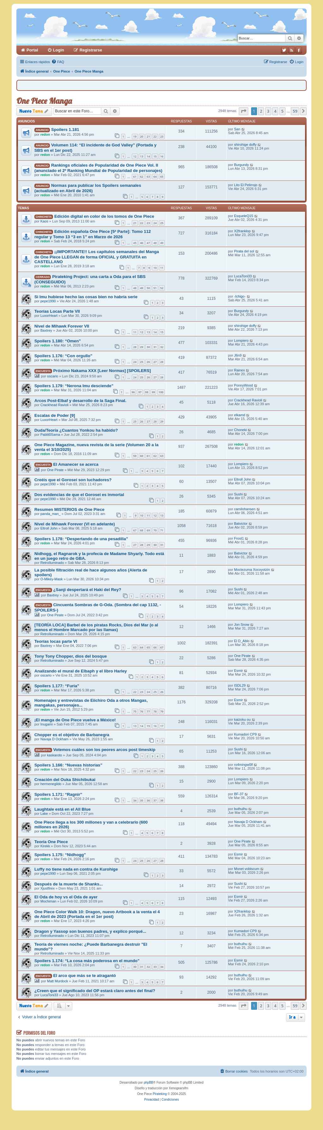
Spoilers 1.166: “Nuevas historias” (68, 765)
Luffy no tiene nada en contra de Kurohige (76, 869)
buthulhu (240, 809)
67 (134, 530)
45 (134, 243)
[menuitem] (57, 62)
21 (148, 136)
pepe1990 (48, 301)
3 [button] (268, 111)
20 (141, 136)
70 (154, 530)
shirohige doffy (245, 144)
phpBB (148, 1082)
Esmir (238, 670)
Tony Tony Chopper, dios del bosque (70, 656)
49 (161, 243)
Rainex (239, 370)
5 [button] (282, 111)
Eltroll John (242, 479)
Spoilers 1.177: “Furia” (56, 685)
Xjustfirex (47, 888)
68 (141, 530)
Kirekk (45, 846)
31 (154, 347)
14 (148, 156)
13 (141, 156)
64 (154, 177)
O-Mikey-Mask (51, 579)
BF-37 (239, 794)
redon (45, 134)
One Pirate (55, 470)
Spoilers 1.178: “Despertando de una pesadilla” (81, 538)
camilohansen (244, 509)
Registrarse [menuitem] (90, 50)
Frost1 (239, 538)
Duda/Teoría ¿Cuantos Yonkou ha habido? (76, 430)
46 (141, 243)
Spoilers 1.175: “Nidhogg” (60, 854)
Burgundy (241, 165)
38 (161, 800)
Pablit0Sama (50, 434)
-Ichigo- (240, 296)
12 (134, 156)
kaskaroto (54, 755)
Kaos (44, 221)
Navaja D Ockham (54, 739)
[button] (243, 111)
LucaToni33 (243, 276)
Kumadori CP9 (245, 734)
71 (161, 530)
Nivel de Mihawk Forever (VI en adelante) (74, 524)
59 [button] (295, 111)
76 (141, 711)
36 (148, 800)
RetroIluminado (52, 563)
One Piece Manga (44, 101)
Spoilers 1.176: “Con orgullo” (63, 355)
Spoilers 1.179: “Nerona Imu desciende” (74, 385)
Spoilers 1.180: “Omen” (57, 341)
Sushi (238, 494)
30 (148, 347)
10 (154, 268)
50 (148, 288)
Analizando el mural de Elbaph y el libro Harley (80, 671)
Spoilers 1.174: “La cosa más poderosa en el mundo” (86, 960)
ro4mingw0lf (243, 764)
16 (161, 156)
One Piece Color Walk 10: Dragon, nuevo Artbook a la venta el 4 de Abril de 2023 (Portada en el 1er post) (97, 914)
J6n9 (238, 355)
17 (161, 726)
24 (154, 223)
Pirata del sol (244, 251)
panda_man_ (50, 514)
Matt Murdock (57, 981)
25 (161, 223)
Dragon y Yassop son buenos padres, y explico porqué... (90, 931)
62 (141, 177)
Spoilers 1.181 (65, 129)
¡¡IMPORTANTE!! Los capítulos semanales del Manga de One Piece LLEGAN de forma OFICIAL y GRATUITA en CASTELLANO (96, 256)
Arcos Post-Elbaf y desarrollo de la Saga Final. (80, 400)
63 (148, 177)
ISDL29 (240, 685)
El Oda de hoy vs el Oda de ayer (65, 897)
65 (161, 177)
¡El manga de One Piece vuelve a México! (75, 720)
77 (148, 711)
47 (148, 243)
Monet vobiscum (246, 869)
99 (153, 392)
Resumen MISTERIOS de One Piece (69, 509)
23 (161, 136)
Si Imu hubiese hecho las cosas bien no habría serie (86, 296)
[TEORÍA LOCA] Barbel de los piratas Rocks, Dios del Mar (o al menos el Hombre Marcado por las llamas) (96, 627)
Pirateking (160, 1094)
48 (154, 243)
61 (134, 177)
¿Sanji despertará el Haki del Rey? (87, 589)
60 (141, 456)
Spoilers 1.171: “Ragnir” (58, 794)
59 (134, 456)
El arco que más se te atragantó (84, 975)
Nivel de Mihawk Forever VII (61, 326)
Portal (32, 50)
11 (161, 268)
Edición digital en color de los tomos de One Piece (104, 216)
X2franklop (242, 231)
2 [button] (261, 111)
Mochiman (48, 901)
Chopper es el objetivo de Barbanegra (71, 734)
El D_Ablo (242, 641)
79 (161, 711)
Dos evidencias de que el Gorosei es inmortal (79, 494)
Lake (44, 813)
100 (161, 392)
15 (154, 156)
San (237, 129)
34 (134, 800)
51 (154, 288)
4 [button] (275, 111)
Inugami (46, 724)
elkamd (239, 415)
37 (154, 800)
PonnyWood (243, 385)
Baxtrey (46, 330)
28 (134, 347)
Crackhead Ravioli (54, 405)
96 (133, 392)
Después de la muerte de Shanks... (68, 884)
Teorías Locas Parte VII (57, 311)
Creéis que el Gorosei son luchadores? (73, 479)
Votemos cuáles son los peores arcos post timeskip (104, 749)
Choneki (240, 430)
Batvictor (241, 523)
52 (161, 288)
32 (161, 347)
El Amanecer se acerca (75, 464)
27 (154, 362)
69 (148, 530)
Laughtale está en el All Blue (62, 809)
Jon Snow (241, 624)
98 (146, 392)
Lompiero (241, 340)
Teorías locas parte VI (55, 641)
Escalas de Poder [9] (54, 415)
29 (141, 347)
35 (141, 800)
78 (154, 711)
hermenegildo (51, 784)
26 (148, 362)
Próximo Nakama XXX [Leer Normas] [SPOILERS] (102, 370)
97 (139, 392)
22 (154, 136)
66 (154, 647)
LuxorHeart (48, 315)
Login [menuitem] (58, 50)
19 (134, 136)
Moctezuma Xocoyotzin (252, 569)
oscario (52, 376)
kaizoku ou (242, 719)
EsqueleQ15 (243, 216)
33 (154, 967)
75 (134, 711)
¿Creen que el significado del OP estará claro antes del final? (94, 990)
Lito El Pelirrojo (245, 185)
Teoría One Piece (51, 841)
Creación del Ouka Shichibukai (64, 779)
